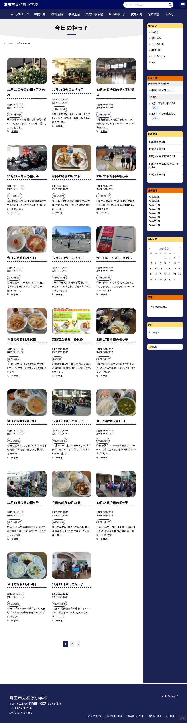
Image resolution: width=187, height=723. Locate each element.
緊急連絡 (156, 38)
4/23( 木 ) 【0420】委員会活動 (162, 156)
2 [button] (72, 643)
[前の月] (149, 248)
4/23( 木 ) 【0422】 (157, 174)
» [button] (78, 643)
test (153, 62)
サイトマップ (171, 696)
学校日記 (156, 50)
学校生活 (74, 14)
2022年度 (155, 212)
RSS (154, 346)
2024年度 (155, 204)
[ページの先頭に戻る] (182, 718)
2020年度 (155, 220)
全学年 (14, 131)
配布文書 (153, 14)
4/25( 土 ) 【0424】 (157, 141)
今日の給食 (157, 44)
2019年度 (155, 224)
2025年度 (155, 201)
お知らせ (156, 32)
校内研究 (136, 14)
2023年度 (155, 208)
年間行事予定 (94, 14)
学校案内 (39, 14)
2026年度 (155, 197)
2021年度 (155, 216)
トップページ (21, 14)
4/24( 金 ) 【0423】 (157, 149)
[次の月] (180, 248)
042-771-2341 (24, 708)
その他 (169, 14)
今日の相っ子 (116, 14)
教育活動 (57, 14)
